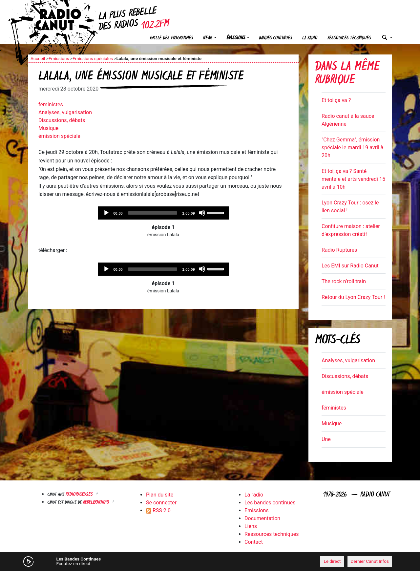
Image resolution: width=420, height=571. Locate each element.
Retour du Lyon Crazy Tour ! (353, 297)
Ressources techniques (349, 38)
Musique (48, 128)
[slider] (152, 213)
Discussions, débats (61, 120)
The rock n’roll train (344, 281)
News (208, 38)
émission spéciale (59, 136)
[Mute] (202, 213)
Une (326, 439)
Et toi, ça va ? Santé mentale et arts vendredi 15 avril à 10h (353, 179)
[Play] (106, 213)
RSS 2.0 (158, 510)
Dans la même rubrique (347, 74)
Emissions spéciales (93, 58)
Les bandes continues (269, 502)
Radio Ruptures (339, 250)
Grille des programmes (171, 38)
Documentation (262, 518)
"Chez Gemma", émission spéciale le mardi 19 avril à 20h (352, 148)
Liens (250, 526)
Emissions (59, 58)
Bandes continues (275, 38)
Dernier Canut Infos (370, 561)
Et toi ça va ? (336, 100)
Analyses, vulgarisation (65, 112)
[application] (163, 213)
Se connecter (161, 502)
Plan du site (159, 495)
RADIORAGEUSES (80, 494)
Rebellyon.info (97, 502)
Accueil (38, 58)
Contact (253, 542)
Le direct (332, 561)
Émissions (235, 38)
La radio (310, 38)
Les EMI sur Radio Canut (350, 266)
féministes (50, 104)
